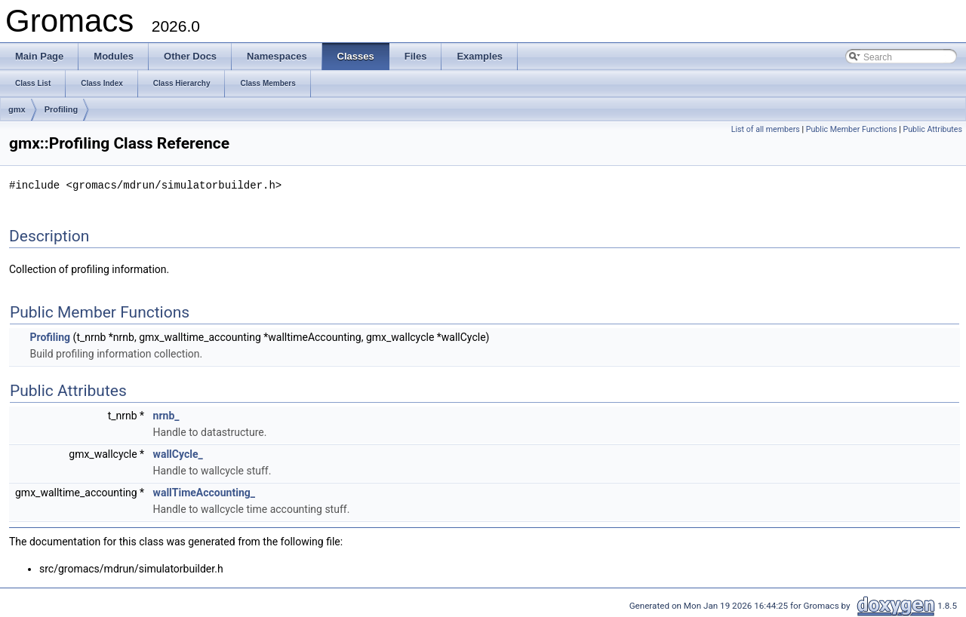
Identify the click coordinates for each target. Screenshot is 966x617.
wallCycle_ (178, 453)
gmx (17, 109)
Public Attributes (932, 129)
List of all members (765, 129)
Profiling (61, 109)
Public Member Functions (851, 129)
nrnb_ (166, 415)
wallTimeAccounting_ (204, 492)
